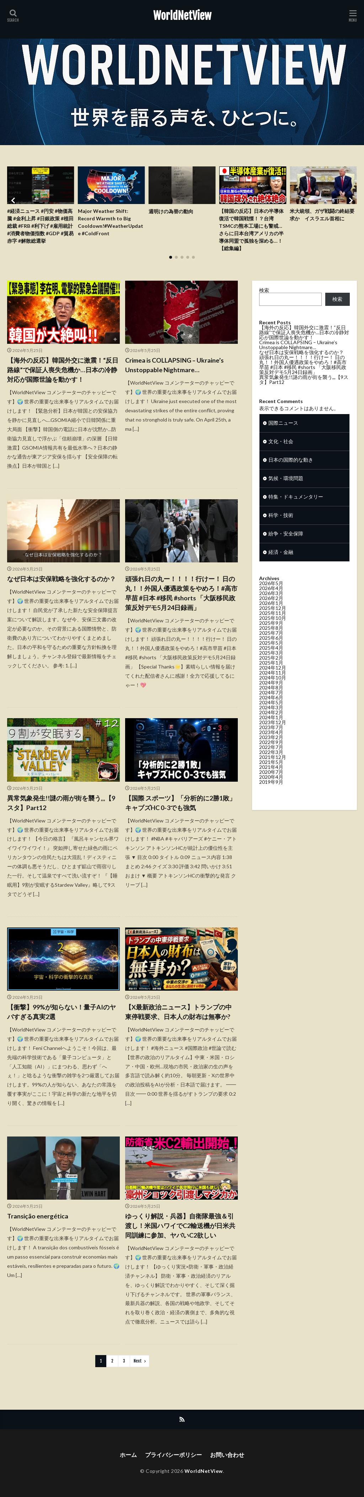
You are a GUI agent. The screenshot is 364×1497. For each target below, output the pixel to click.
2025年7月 (271, 646)
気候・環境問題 (285, 491)
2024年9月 (271, 695)
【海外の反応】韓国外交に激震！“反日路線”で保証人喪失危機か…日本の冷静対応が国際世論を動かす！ (62, 369)
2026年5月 (271, 596)
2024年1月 (271, 730)
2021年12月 (272, 770)
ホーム (128, 1455)
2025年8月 (271, 641)
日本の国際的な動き (290, 473)
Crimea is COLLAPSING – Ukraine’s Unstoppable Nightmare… (174, 365)
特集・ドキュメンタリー (295, 510)
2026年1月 (271, 616)
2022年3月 (271, 765)
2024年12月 (272, 680)
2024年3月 (271, 720)
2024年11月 (272, 685)
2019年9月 (271, 795)
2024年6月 (271, 710)
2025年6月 (271, 651)
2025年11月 (272, 626)
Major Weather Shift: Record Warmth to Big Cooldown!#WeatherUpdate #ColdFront (110, 222)
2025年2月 (271, 670)
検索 (264, 290)
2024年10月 (272, 690)
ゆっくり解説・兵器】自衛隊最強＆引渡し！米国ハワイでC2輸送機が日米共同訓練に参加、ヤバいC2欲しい (180, 1225)
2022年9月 (271, 755)
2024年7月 (271, 705)
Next (138, 1361)
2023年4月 (271, 745)
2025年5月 (271, 656)
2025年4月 (271, 660)
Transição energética (38, 1216)
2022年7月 (271, 760)
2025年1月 (271, 675)
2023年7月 (271, 740)
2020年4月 (271, 790)
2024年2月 (271, 725)
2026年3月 (271, 606)
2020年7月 (271, 785)
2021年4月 (271, 780)
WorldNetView (182, 16)
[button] (14, 200)
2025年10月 (272, 631)
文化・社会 (280, 454)
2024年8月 (271, 700)
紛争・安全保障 (285, 547)
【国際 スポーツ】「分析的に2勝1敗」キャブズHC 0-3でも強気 (180, 802)
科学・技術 (280, 528)
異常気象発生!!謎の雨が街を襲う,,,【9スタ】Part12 (61, 802)
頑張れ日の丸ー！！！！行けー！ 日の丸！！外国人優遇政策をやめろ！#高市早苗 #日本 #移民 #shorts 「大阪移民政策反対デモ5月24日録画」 (181, 593)
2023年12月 (272, 735)
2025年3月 (271, 665)
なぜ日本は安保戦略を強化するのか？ (61, 579)
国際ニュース (283, 436)
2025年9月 (271, 636)
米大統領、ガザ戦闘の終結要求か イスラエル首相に (322, 215)
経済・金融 (280, 565)
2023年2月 (271, 750)
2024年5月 (271, 715)
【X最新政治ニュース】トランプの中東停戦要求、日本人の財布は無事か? (178, 1011)
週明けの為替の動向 (171, 211)
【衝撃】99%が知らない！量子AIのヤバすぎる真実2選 (61, 1011)
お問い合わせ (227, 1455)
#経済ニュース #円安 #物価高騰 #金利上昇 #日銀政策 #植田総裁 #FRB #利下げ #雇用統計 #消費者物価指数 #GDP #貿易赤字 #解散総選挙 (40, 226)
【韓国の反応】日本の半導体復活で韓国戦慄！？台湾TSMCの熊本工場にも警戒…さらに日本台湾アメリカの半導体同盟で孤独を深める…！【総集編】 (251, 230)
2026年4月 (271, 601)
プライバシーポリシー (173, 1455)
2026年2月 (271, 611)
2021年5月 (271, 775)
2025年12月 (272, 621)
